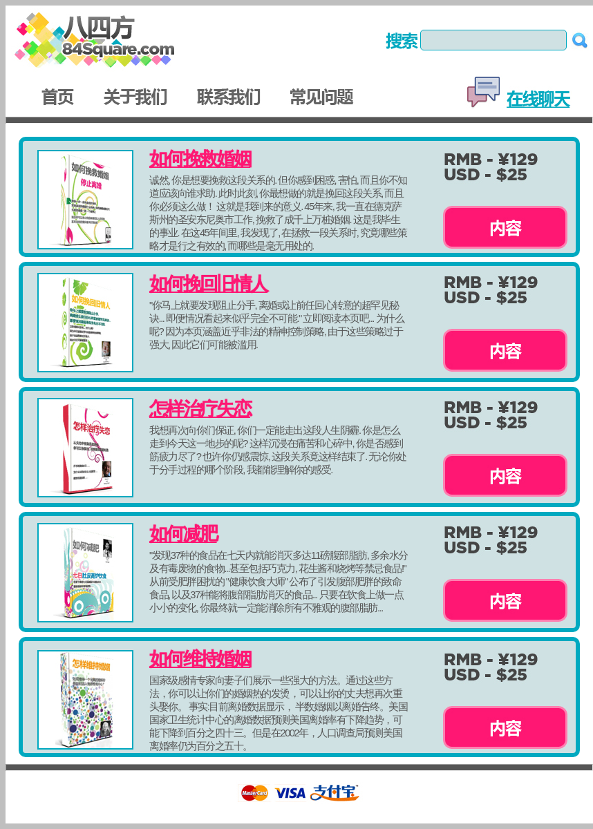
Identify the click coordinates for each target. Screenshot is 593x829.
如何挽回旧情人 (208, 284)
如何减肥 (182, 534)
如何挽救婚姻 (199, 159)
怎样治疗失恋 (199, 409)
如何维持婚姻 (199, 659)
